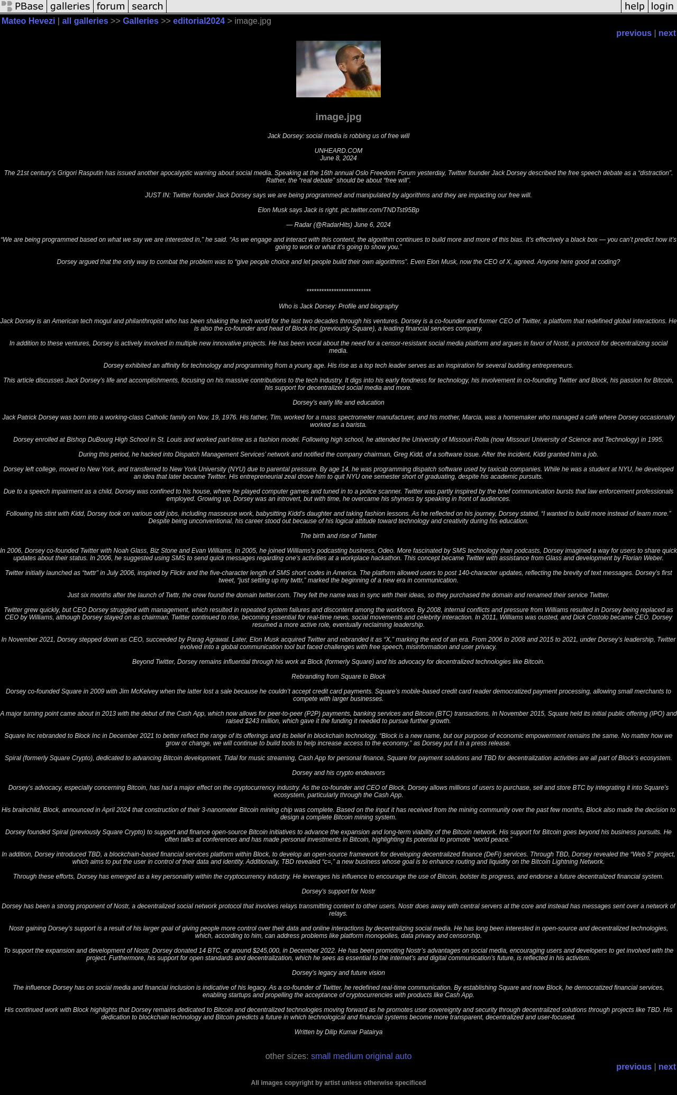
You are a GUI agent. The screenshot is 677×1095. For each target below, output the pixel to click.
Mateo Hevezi (28, 20)
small (321, 1056)
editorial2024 (199, 20)
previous (634, 33)
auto (403, 1056)
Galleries (141, 20)
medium (348, 1056)
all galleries (85, 20)
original (379, 1056)
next (667, 33)
